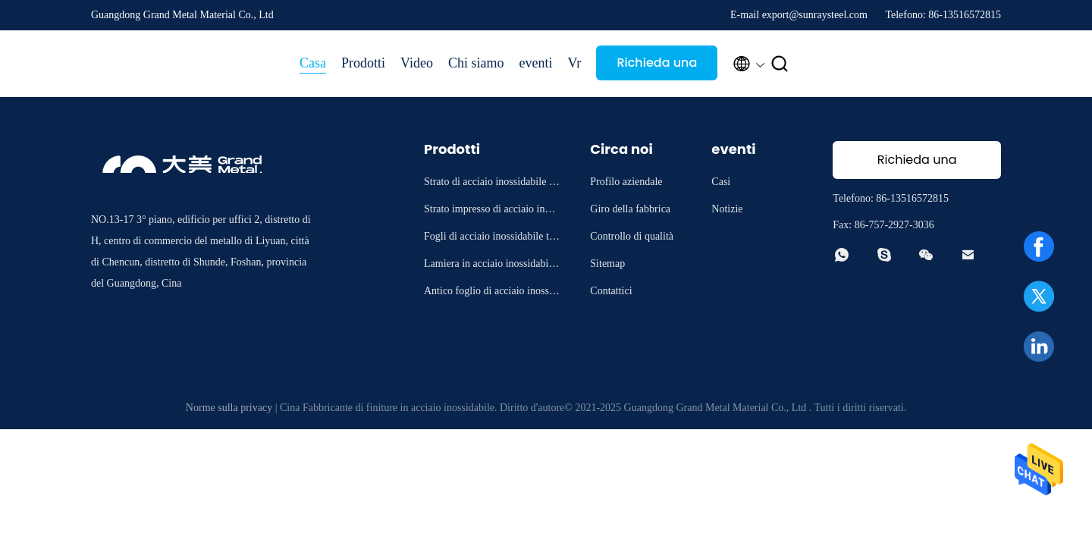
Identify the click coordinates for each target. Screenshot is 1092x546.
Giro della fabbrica (630, 209)
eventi (535, 63)
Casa (313, 63)
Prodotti (363, 63)
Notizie (726, 209)
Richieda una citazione (657, 67)
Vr (574, 63)
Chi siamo (476, 63)
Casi (720, 181)
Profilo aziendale (626, 181)
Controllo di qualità (631, 236)
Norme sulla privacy (229, 407)
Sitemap (607, 263)
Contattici (611, 291)
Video (416, 63)
